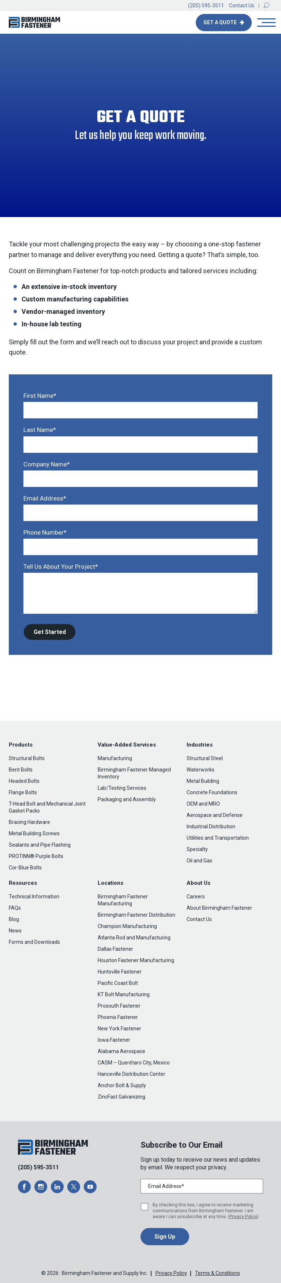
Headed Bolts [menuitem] (24, 781)
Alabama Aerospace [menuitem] (121, 1051)
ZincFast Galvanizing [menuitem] (121, 1097)
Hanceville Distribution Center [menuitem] (131, 1074)
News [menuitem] (15, 931)
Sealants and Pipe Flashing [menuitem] (40, 845)
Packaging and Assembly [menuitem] (127, 799)
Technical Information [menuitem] (34, 896)
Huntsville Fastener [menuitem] (120, 972)
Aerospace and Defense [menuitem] (215, 815)
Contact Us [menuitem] (199, 919)
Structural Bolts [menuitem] (27, 758)
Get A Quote (220, 22)
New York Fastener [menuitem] (119, 1028)
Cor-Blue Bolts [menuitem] (25, 867)
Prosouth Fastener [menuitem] (119, 1006)
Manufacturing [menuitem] (115, 758)
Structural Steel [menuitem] (205, 758)
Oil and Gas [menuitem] (199, 861)
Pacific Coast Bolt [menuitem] (118, 983)
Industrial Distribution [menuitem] (211, 826)
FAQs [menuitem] (15, 908)
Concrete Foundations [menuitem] (212, 792)
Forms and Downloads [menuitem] (34, 942)
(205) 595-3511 (206, 5)
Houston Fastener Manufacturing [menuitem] (136, 960)
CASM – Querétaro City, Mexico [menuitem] (134, 1063)
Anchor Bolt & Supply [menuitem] (122, 1085)
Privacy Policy (243, 1216)
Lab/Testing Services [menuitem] (122, 788)
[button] (266, 5)
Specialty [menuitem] (197, 849)
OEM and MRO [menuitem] (203, 804)
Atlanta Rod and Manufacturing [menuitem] (134, 938)
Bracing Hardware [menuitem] (29, 822)
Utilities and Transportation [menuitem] (218, 838)
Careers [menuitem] (196, 896)
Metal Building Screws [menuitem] (34, 833)
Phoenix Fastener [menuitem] (118, 1017)
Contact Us (241, 5)
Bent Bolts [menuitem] (21, 770)
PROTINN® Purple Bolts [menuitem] (36, 856)
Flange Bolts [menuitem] (23, 792)
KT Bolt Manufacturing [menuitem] (124, 994)
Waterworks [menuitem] (200, 770)
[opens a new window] (24, 1186)
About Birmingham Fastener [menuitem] (219, 908)
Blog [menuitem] (14, 919)
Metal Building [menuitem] (203, 781)
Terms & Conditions (217, 1273)
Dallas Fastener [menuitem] (115, 949)
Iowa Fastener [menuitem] (114, 1040)
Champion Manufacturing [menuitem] (127, 926)
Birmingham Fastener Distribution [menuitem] (136, 915)
